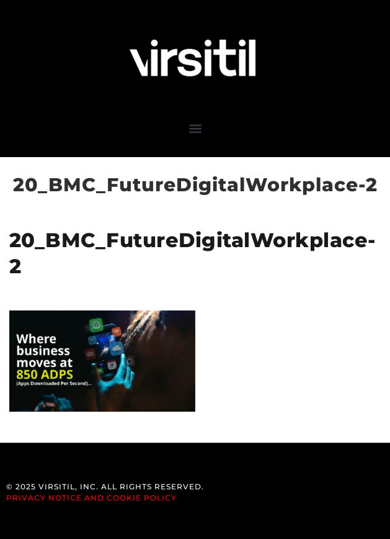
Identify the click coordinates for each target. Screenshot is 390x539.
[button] (195, 128)
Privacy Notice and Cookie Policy (91, 497)
